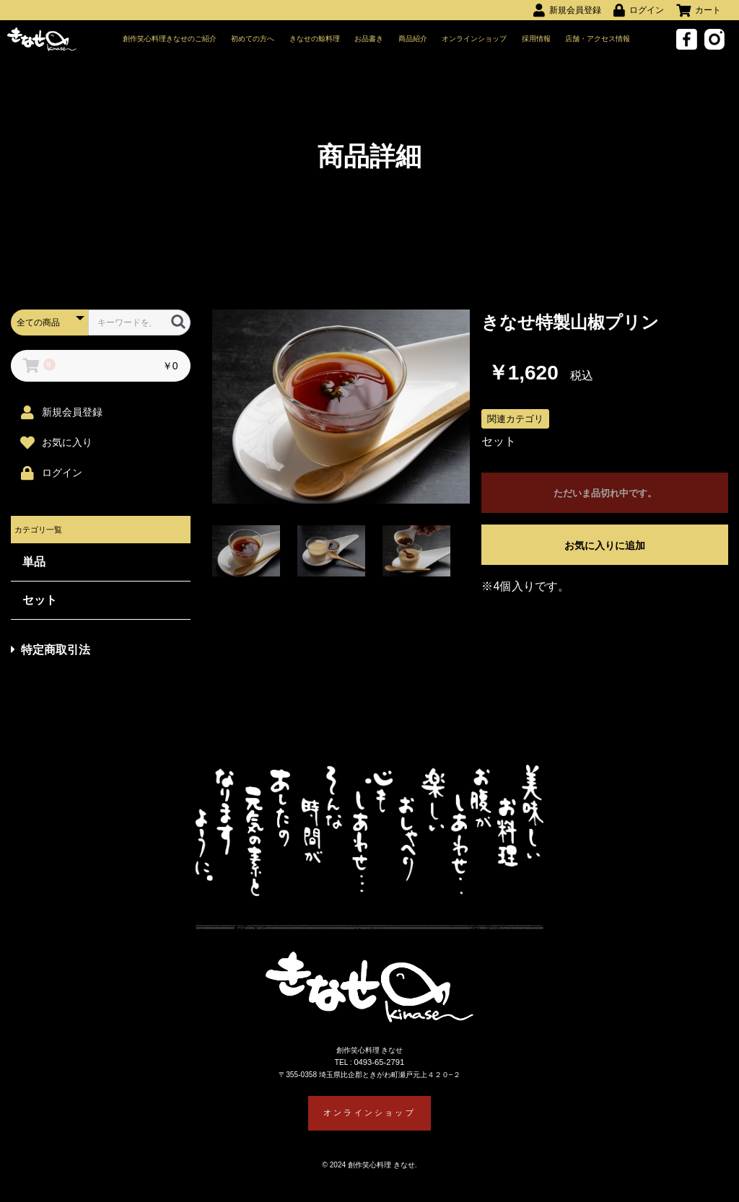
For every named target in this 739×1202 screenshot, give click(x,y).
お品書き (369, 39)
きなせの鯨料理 (315, 39)
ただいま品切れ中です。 (604, 496)
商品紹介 (412, 39)
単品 (33, 564)
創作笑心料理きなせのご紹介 (170, 39)
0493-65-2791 (380, 1067)
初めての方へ (253, 39)
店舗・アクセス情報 (598, 39)
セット (39, 603)
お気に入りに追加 (604, 548)
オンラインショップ (474, 39)
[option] (341, 409)
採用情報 (536, 39)
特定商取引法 (50, 652)
